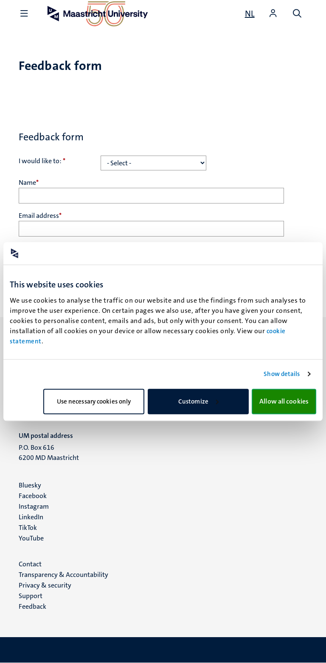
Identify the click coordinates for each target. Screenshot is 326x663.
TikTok (28, 527)
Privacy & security (45, 585)
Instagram (34, 506)
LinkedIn (31, 517)
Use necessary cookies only (94, 401)
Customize (198, 401)
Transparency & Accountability (63, 574)
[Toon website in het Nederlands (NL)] (250, 13)
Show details (282, 374)
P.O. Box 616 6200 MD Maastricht (49, 452)
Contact (30, 564)
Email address (40, 215)
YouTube (31, 538)
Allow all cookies (284, 401)
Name (29, 182)
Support (30, 595)
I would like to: (42, 160)
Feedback (32, 606)
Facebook (33, 495)
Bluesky (30, 485)
